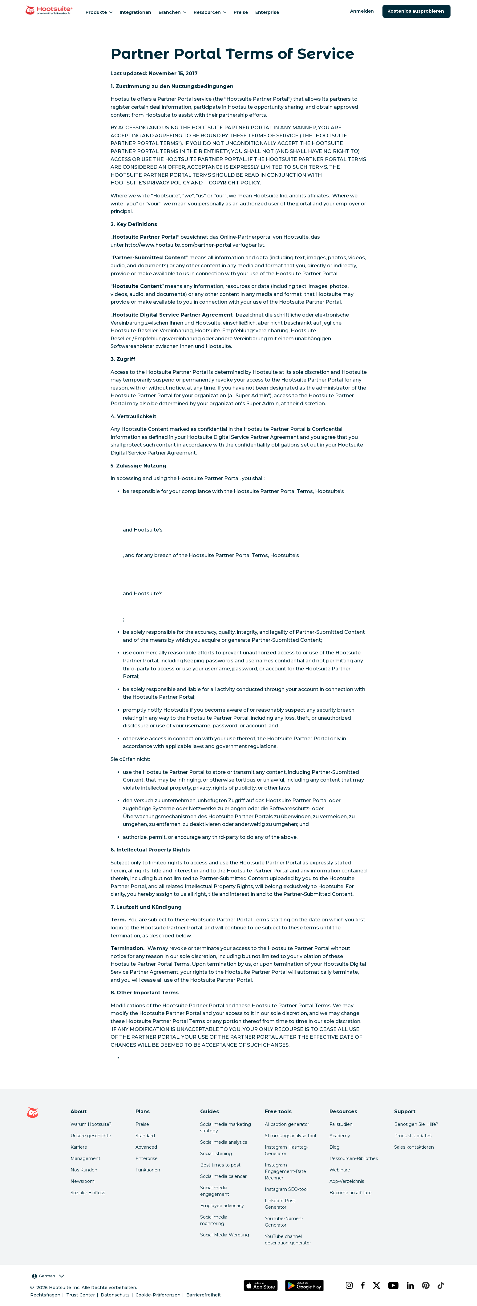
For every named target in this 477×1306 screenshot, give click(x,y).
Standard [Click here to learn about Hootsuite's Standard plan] (145, 1135)
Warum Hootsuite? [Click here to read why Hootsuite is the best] (91, 1124)
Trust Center (80, 1295)
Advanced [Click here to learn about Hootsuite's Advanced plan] (146, 1147)
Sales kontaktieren (414, 1147)
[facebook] (362, 1285)
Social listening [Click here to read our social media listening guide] (216, 1153)
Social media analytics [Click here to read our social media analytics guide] (223, 1142)
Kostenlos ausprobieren (416, 11)
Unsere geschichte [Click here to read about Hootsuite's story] (91, 1135)
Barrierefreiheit (203, 1295)
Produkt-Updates (412, 1135)
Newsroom (83, 1181)
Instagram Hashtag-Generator (286, 1150)
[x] (375, 1285)
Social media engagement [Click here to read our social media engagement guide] (214, 1191)
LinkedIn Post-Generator (281, 1204)
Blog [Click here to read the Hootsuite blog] (334, 1147)
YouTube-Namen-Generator (284, 1222)
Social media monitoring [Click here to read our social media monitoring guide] (213, 1220)
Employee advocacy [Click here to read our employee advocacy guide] (222, 1205)
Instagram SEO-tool (286, 1189)
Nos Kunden (84, 1170)
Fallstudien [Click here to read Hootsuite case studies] (341, 1124)
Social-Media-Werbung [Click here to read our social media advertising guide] (224, 1235)
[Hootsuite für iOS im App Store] (260, 1285)
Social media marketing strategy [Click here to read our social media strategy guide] (225, 1128)
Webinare (339, 1170)
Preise (241, 12)
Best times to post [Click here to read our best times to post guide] (220, 1165)
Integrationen (135, 12)
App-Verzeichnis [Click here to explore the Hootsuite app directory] (346, 1181)
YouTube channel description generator (288, 1240)
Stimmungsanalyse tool (290, 1135)
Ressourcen (210, 12)
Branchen (172, 12)
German (48, 1276)
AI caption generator (287, 1124)
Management (85, 1158)
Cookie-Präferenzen (157, 1295)
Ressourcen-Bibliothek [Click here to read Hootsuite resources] (353, 1158)
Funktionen (147, 1170)
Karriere (79, 1147)
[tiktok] (440, 1285)
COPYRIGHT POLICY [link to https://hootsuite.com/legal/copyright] (234, 183)
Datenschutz (115, 1295)
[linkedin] (409, 1285)
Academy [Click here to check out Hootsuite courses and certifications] (339, 1135)
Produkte (99, 12)
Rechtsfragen (45, 1295)
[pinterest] (424, 1285)
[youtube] (392, 1285)
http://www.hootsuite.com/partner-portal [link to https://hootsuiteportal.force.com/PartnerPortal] (178, 245)
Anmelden (362, 11)
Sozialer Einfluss (88, 1192)
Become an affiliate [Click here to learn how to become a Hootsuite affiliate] (350, 1192)
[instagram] (348, 1285)
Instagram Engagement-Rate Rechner (285, 1171)
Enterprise (267, 12)
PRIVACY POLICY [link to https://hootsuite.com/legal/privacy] (168, 183)
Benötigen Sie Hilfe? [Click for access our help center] (416, 1124)
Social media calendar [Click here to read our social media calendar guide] (223, 1176)
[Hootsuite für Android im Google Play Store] (304, 1285)
